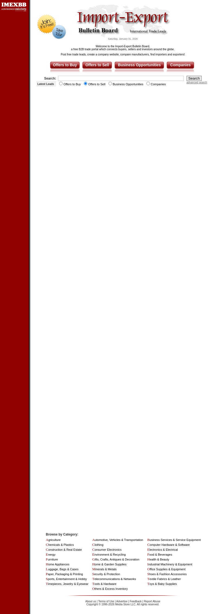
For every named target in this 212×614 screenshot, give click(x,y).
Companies (180, 65)
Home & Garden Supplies (109, 564)
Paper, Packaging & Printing (64, 574)
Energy (50, 554)
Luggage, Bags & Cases (62, 569)
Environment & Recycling (109, 554)
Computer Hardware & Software (168, 544)
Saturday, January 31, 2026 (123, 38)
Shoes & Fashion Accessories (167, 574)
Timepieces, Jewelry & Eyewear (67, 583)
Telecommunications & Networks (114, 579)
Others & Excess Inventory (110, 588)
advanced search (197, 82)
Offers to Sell (97, 65)
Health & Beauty (158, 559)
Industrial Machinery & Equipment (169, 564)
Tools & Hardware (104, 583)
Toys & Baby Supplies (162, 583)
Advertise (122, 601)
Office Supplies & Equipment (166, 569)
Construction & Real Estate (64, 549)
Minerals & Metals (104, 569)
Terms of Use (106, 601)
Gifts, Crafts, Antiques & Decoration (115, 559)
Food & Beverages (159, 554)
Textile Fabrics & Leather (164, 579)
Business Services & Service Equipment (174, 539)
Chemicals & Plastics (60, 544)
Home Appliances (57, 564)
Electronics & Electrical (162, 549)
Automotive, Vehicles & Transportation (117, 539)
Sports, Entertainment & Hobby (66, 579)
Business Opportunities (139, 65)
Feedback (136, 601)
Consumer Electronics (106, 549)
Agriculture (53, 539)
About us (90, 601)
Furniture (52, 559)
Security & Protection (106, 574)
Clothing (97, 544)
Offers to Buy (65, 65)
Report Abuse (152, 601)
